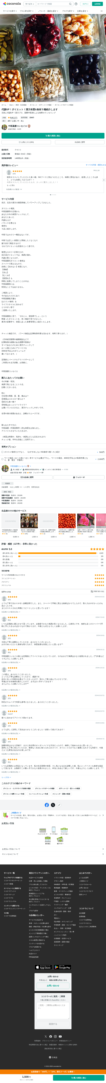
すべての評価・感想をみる (96, 165)
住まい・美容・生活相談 (17, 105)
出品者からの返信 (14, 189)
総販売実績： (14, 129)
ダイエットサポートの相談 (64, 105)
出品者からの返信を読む (11, 612)
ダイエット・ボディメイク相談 (40, 105)
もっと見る (11, 185)
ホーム (4, 105)
